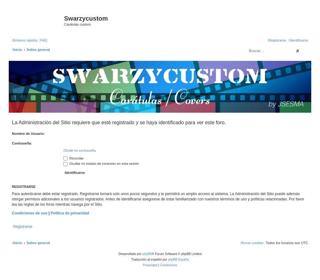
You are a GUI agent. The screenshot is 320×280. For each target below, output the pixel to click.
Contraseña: (22, 143)
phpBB (147, 254)
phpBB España (178, 259)
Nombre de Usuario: (28, 133)
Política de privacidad (70, 213)
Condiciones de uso (30, 213)
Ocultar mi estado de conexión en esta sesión (101, 163)
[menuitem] (43, 40)
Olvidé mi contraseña (79, 150)
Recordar (73, 158)
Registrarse (22, 226)
